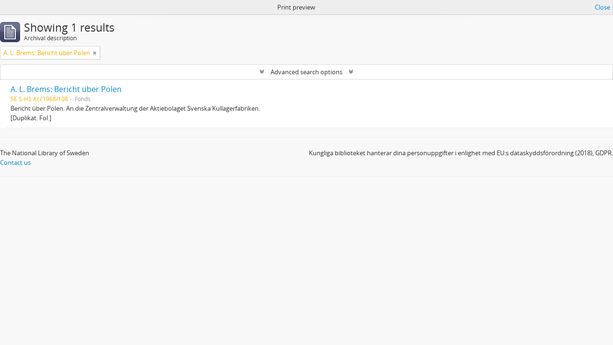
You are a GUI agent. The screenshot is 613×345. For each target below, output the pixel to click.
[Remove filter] (95, 53)
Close (602, 7)
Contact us (15, 162)
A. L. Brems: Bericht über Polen (66, 89)
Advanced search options (306, 72)
